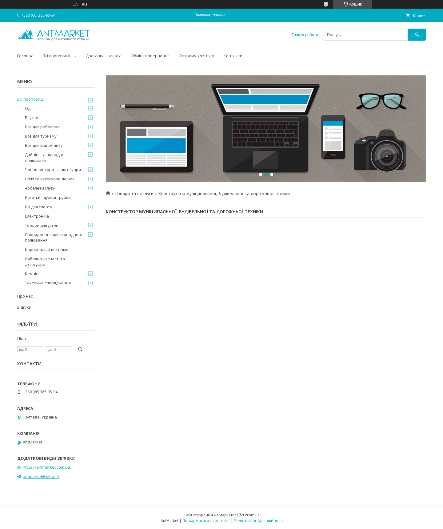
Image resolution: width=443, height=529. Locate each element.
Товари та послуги (134, 193)
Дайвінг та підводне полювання (45, 157)
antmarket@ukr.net (41, 476)
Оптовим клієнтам (196, 55)
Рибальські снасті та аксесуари (45, 261)
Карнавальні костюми (46, 249)
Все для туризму (41, 136)
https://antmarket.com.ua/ (47, 467)
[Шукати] (417, 35)
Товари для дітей (41, 225)
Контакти (233, 55)
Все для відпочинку (44, 145)
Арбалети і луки (40, 188)
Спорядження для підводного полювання (53, 237)
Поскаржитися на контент (206, 520)
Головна (25, 55)
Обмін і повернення (150, 55)
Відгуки (24, 307)
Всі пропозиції (56, 55)
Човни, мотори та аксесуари (53, 169)
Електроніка (37, 216)
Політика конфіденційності (258, 520)
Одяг (29, 108)
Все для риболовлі (42, 127)
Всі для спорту (38, 207)
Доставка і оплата (104, 55)
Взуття (31, 117)
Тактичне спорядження (48, 283)
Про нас (25, 296)
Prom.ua (252, 515)
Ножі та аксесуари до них (49, 179)
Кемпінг (32, 273)
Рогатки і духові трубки (48, 197)
